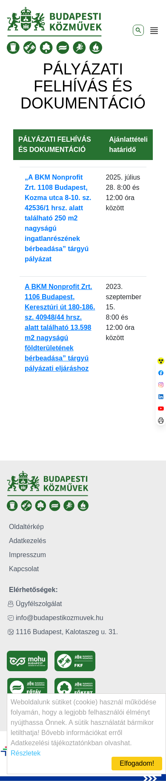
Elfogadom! (137, 763)
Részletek (25, 753)
